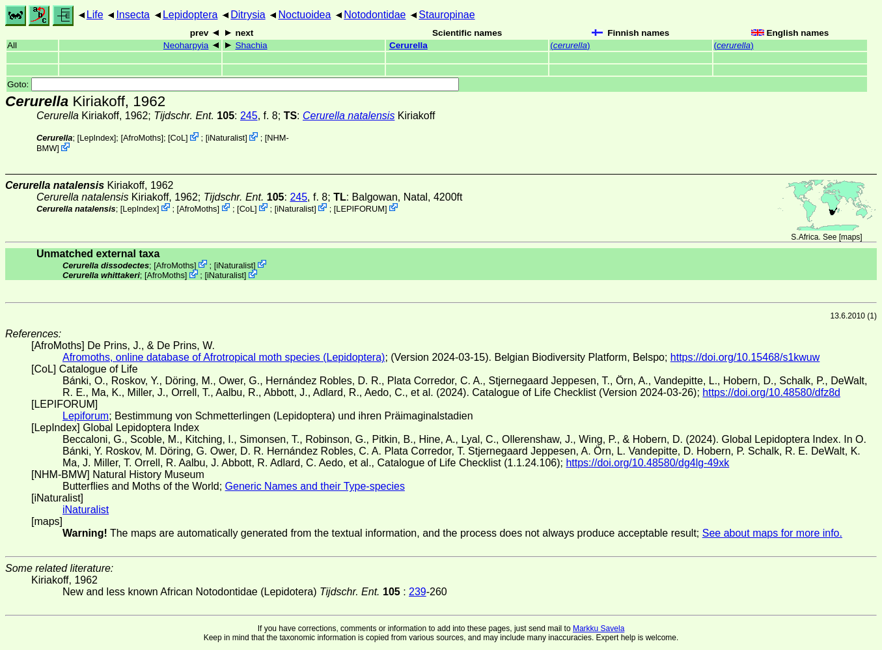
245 (249, 115)
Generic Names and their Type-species (315, 486)
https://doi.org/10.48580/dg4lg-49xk (647, 462)
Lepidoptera (190, 14)
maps (850, 237)
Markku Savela (598, 628)
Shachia (251, 45)
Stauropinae (447, 14)
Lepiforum (85, 415)
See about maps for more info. (772, 533)
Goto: (233, 84)
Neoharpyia (186, 45)
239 (417, 591)
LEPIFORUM (360, 208)
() (570, 45)
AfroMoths (142, 138)
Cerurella (408, 45)
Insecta (133, 14)
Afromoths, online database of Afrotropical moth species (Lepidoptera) (223, 357)
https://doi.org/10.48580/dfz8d (771, 392)
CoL (178, 138)
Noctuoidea (304, 14)
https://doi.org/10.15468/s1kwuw (745, 357)
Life (95, 14)
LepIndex (96, 138)
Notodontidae (375, 14)
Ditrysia (247, 14)
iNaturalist (226, 138)
